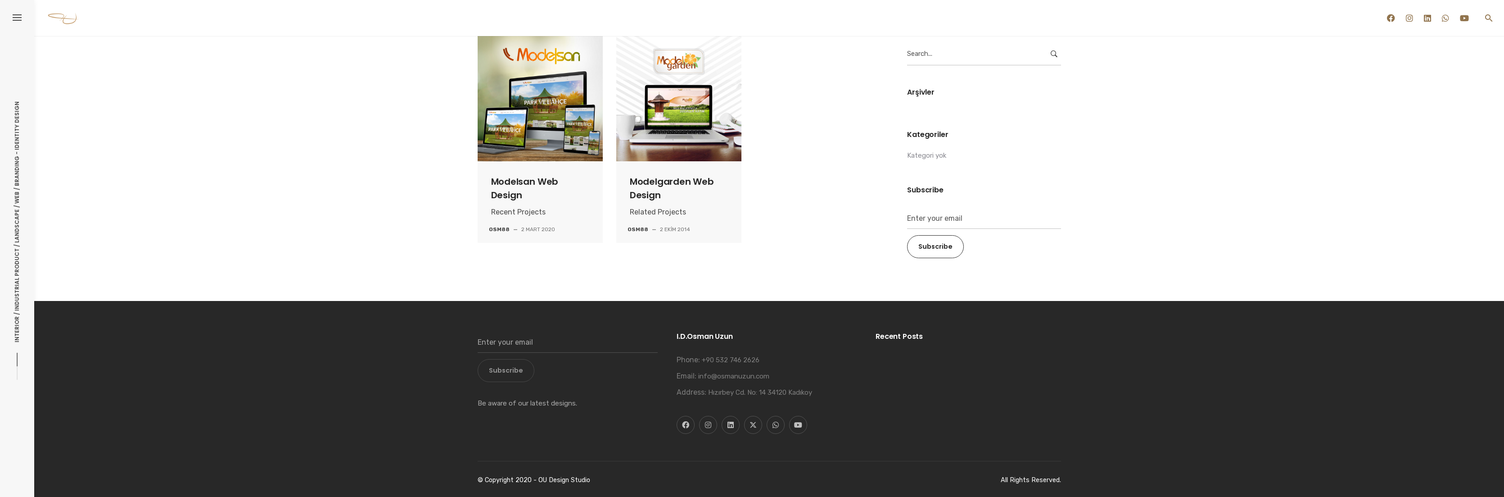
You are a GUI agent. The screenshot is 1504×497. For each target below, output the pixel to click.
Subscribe (935, 246)
